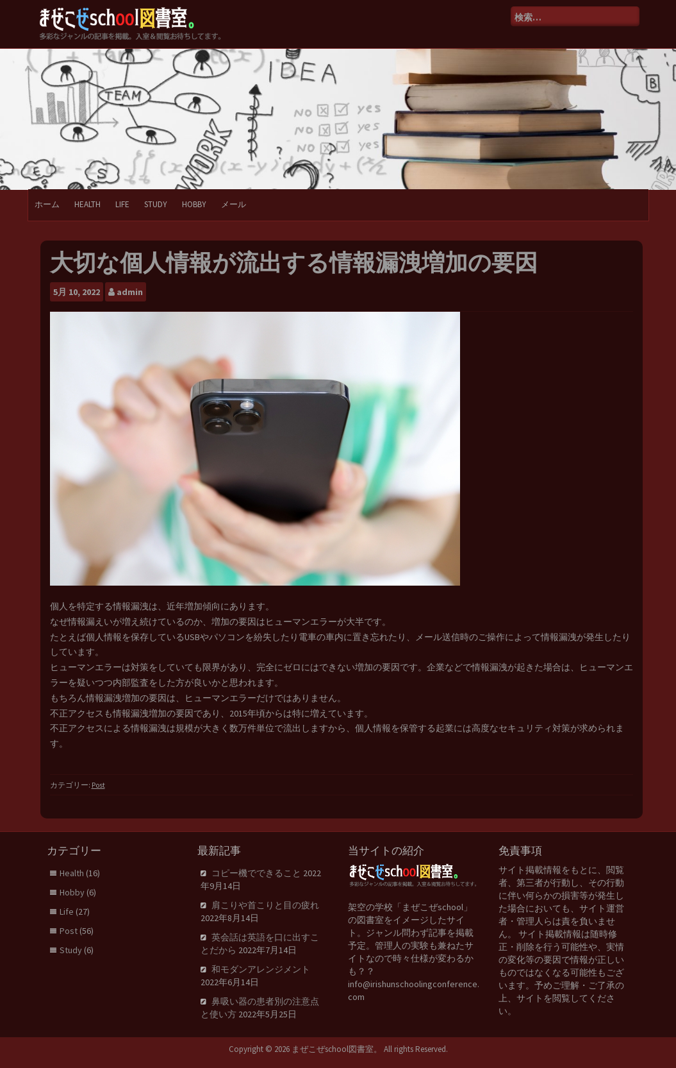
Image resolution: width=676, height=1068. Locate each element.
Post (98, 785)
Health (87, 204)
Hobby (194, 204)
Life (122, 204)
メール (233, 204)
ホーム (47, 204)
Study (155, 204)
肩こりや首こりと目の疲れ (265, 905)
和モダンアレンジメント (260, 969)
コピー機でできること (256, 873)
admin (130, 292)
